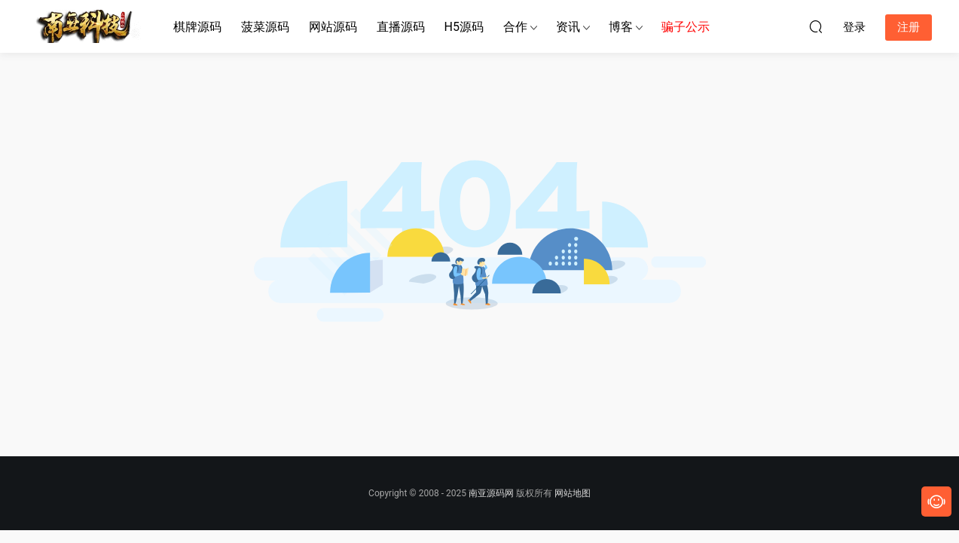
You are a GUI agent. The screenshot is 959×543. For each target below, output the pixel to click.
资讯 (568, 27)
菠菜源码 (265, 27)
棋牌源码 (197, 27)
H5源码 (464, 27)
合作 (515, 27)
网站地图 (572, 493)
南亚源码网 (491, 493)
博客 (621, 27)
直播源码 (401, 27)
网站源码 (333, 27)
